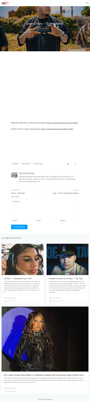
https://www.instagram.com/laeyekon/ (62, 123)
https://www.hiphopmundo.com (29, 181)
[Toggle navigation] (87, 3)
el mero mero (38, 163)
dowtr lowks (26, 163)
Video (45, 33)
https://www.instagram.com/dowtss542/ (57, 129)
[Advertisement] (45, 65)
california (15, 163)
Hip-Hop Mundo (27, 173)
